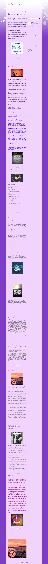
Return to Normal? (11, 66)
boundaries (10, 108)
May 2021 (29, 51)
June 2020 (29, 52)
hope (12, 108)
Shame (35, 46)
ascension (10, 426)
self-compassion (19, 108)
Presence (36, 38)
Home (17, 532)
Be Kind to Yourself (11, 477)
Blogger (27, 562)
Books (9, 172)
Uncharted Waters (11, 370)
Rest (17, 426)
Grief (12, 426)
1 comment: (13, 425)
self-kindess (14, 529)
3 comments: (13, 107)
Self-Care (16, 108)
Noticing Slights (11, 112)
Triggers (9, 217)
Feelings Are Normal (11, 9)
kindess (14, 108)
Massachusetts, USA (12, 169)
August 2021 (29, 50)
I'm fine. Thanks (11, 430)
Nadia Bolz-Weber (13, 321)
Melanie (33, 22)
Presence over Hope (11, 282)
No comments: (13, 365)
